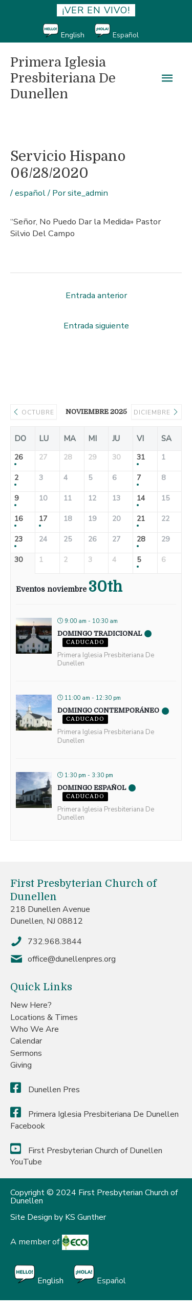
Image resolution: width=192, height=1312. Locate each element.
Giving (21, 1065)
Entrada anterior (96, 295)
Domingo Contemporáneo (108, 710)
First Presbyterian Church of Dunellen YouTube (86, 1156)
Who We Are (34, 1029)
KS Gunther (85, 1217)
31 (141, 457)
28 (141, 539)
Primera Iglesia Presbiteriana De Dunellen (63, 78)
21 (141, 519)
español (30, 193)
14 (141, 498)
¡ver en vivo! (96, 10)
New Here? (31, 1005)
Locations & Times (44, 1017)
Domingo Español (91, 788)
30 (18, 560)
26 (18, 457)
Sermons (26, 1053)
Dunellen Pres (45, 1089)
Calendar (26, 1041)
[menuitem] (69, 31)
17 (43, 519)
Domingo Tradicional (99, 633)
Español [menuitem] (126, 35)
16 (18, 519)
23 (18, 539)
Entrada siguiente (96, 325)
